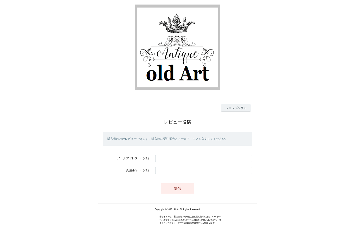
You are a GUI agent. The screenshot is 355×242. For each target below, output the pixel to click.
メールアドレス (127, 158)
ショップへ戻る (236, 108)
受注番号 (132, 170)
